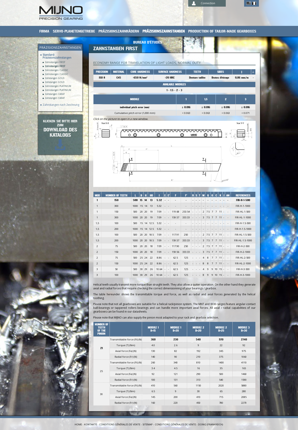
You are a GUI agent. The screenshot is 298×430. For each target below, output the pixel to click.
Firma (44, 31)
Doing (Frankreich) (210, 424)
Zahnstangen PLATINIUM (58, 86)
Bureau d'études (147, 42)
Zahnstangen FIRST (55, 62)
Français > (254, 3)
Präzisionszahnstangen (163, 31)
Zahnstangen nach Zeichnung (61, 104)
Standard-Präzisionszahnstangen (57, 56)
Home (78, 424)
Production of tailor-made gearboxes (222, 31)
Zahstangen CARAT (55, 94)
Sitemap (147, 424)
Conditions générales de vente (119, 424)
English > (248, 3)
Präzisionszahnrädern (119, 31)
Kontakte (90, 424)
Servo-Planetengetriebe (74, 31)
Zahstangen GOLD (55, 78)
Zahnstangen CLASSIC (56, 70)
